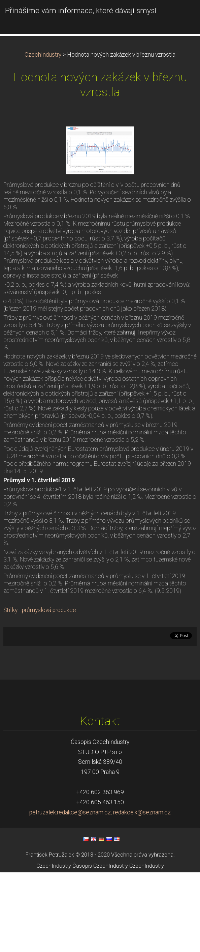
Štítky (10, 690)
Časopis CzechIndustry (100, 946)
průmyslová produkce (49, 690)
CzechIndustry (43, 135)
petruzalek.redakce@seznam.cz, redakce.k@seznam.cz (100, 892)
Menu (181, 15)
